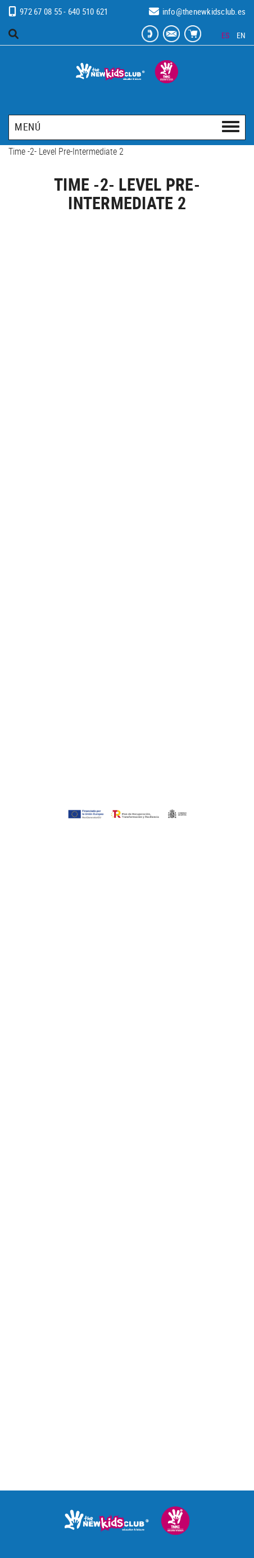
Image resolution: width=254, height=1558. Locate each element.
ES (225, 35)
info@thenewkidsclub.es (204, 11)
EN (241, 35)
